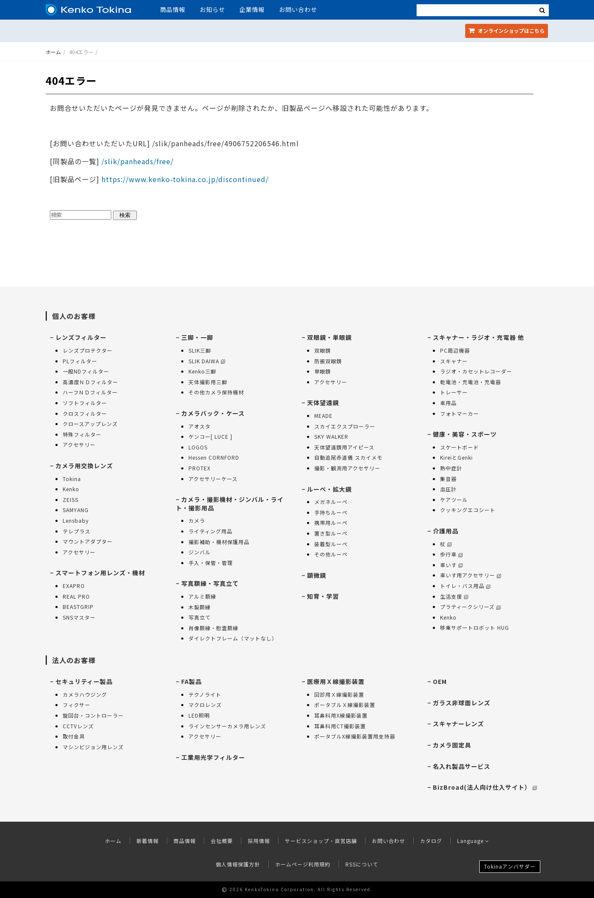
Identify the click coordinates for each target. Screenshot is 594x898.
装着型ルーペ (331, 543)
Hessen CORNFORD (213, 457)
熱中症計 (451, 468)
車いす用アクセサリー (470, 575)
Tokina (72, 478)
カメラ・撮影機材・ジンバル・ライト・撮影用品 (230, 503)
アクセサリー (79, 444)
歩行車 (451, 554)
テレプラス (76, 531)
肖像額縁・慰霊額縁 (213, 627)
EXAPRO (74, 585)
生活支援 (454, 596)
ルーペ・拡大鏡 (329, 489)
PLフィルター (80, 361)
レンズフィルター (81, 337)
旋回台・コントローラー (93, 715)
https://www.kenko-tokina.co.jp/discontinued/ (185, 179)
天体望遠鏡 (323, 402)
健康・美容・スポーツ (465, 434)
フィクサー (76, 704)
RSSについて (361, 864)
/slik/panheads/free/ (136, 161)
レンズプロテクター (88, 350)
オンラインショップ (507, 30)
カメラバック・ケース (213, 413)
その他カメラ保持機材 (216, 392)
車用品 (448, 402)
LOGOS (198, 447)
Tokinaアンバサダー (510, 866)
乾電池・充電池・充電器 (470, 381)
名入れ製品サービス (461, 766)
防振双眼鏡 (328, 361)
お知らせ (212, 9)
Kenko (71, 488)
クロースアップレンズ (90, 423)
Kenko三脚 (202, 371)
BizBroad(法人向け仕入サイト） (485, 787)
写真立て (199, 617)
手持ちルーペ (331, 512)
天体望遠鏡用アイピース (344, 447)
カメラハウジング (85, 694)
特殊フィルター (82, 434)
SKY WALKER (331, 436)
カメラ (196, 520)
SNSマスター (79, 617)
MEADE (323, 415)
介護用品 (445, 531)
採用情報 (259, 840)
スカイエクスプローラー (344, 426)
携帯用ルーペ (331, 522)
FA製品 (191, 681)
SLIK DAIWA (206, 361)
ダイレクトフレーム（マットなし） (232, 638)
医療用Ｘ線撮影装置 (336, 681)
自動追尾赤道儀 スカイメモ (348, 457)
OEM (440, 681)
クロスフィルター (85, 413)
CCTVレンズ (78, 726)
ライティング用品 (210, 531)
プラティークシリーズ (470, 606)
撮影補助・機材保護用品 (218, 541)
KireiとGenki (456, 457)
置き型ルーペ (331, 533)
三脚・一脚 (197, 337)
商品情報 (172, 9)
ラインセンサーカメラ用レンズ (227, 726)
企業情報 (252, 9)
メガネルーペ (331, 501)
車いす (451, 564)
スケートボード (459, 447)
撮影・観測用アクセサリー (347, 468)
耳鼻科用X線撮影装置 (341, 715)
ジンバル (199, 552)
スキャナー (454, 361)
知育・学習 (323, 596)
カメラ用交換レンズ (84, 465)
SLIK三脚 (199, 350)
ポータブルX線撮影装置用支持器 (354, 736)
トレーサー (454, 392)
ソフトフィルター (85, 402)
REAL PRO (76, 596)
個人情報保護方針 (238, 864)
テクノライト (204, 694)
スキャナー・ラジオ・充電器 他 (478, 337)
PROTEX (199, 468)
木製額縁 (199, 607)
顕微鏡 (316, 575)
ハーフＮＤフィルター (90, 392)
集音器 (448, 478)
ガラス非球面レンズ (461, 702)
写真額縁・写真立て (210, 583)
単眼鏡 (322, 371)
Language (473, 840)
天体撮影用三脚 (207, 381)
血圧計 (448, 488)
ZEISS (70, 499)
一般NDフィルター (86, 371)
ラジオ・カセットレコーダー (476, 371)
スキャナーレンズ (458, 723)
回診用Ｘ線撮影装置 (339, 694)
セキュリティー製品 (84, 681)
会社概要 (222, 840)
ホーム (53, 51)
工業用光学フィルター (213, 757)
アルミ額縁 (202, 596)
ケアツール (454, 499)
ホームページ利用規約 (302, 864)
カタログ (431, 840)
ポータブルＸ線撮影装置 (344, 704)
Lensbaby (76, 520)
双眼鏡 (322, 350)
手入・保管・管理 (210, 562)
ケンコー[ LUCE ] (210, 436)
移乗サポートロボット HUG (474, 627)
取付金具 (74, 736)
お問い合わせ (298, 9)
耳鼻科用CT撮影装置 (340, 726)
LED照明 (199, 715)
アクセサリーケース (213, 478)
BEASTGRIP (78, 606)
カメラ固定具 (452, 745)
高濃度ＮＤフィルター (90, 381)
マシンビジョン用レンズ (93, 746)
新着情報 (147, 840)
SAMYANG (76, 509)
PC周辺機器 (455, 350)
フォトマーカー (459, 413)
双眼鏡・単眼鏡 (329, 337)
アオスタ (199, 426)
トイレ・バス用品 (465, 585)
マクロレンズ (205, 704)
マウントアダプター (88, 541)
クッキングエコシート (467, 509)
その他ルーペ (331, 554)
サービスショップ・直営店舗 (321, 840)
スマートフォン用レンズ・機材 (100, 572)
